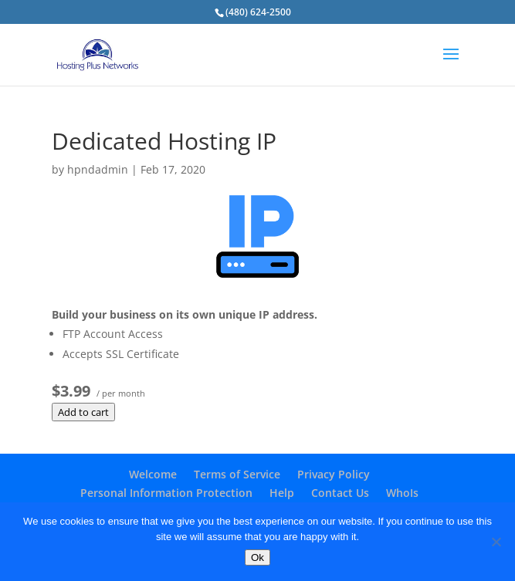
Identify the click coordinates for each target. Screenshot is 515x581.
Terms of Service (237, 474)
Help (281, 492)
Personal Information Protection (166, 492)
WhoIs (402, 492)
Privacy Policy (333, 474)
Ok (257, 557)
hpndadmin (97, 169)
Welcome (153, 474)
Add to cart (83, 412)
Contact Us (340, 492)
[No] (495, 541)
